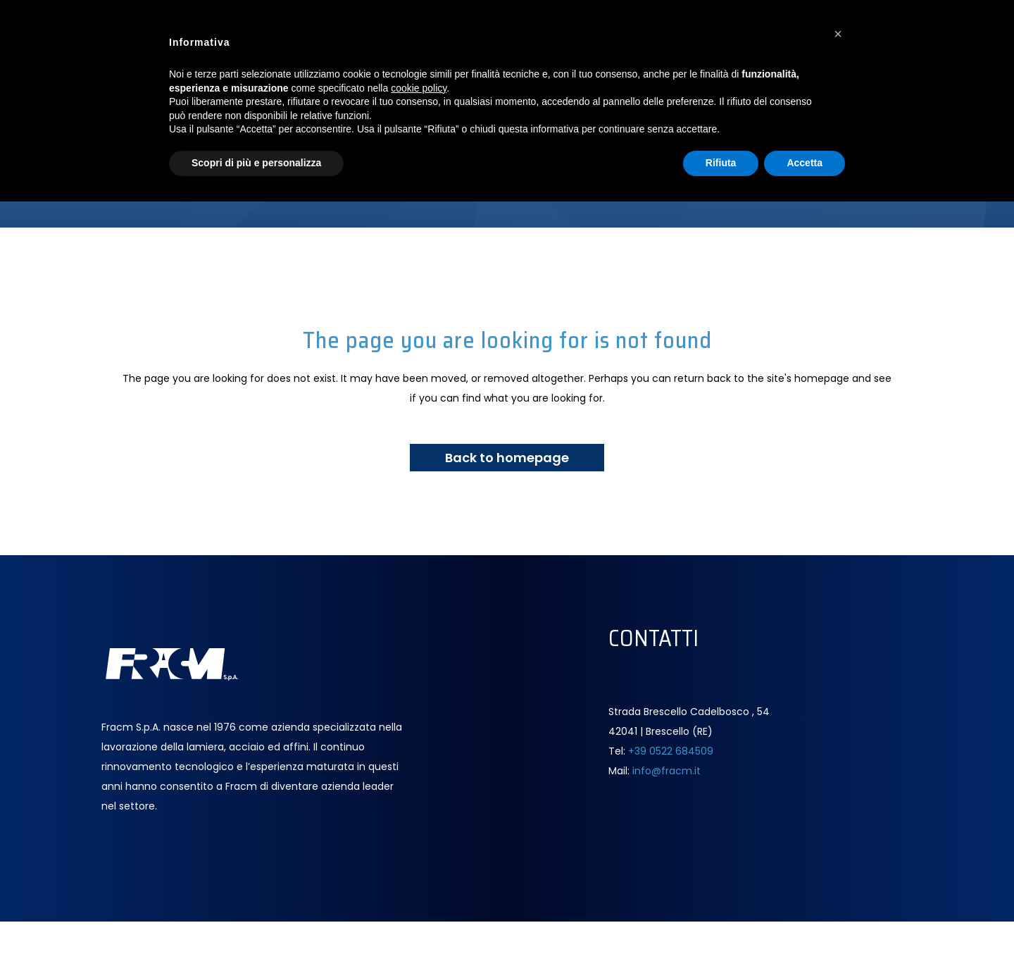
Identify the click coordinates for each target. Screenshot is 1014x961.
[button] (838, 34)
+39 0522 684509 (670, 751)
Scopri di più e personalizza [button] (256, 162)
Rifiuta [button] (721, 162)
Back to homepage (507, 457)
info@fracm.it (666, 771)
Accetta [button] (804, 162)
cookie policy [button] (418, 88)
